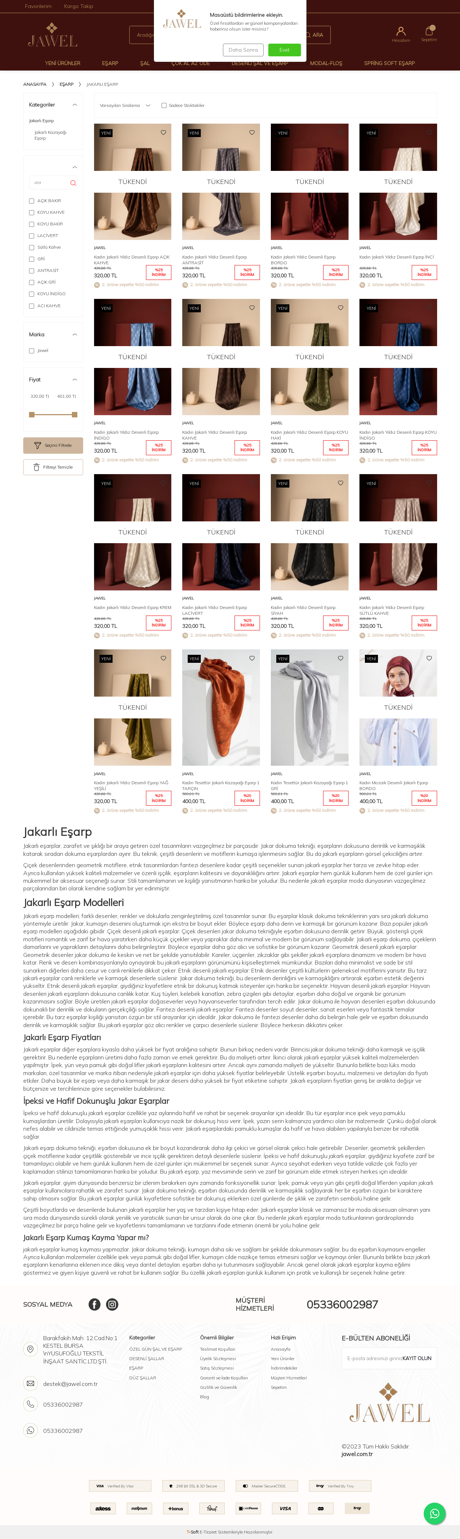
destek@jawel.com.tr (70, 1383)
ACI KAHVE (45, 306)
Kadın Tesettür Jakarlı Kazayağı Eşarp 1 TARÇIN (221, 785)
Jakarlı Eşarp (41, 120)
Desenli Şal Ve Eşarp (260, 63)
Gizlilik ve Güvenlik (218, 1387)
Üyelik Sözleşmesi (218, 1358)
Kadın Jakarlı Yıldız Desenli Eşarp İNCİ (396, 257)
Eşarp (110, 63)
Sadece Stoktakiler (183, 105)
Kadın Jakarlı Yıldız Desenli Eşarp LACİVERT (214, 610)
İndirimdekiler (284, 1368)
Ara (314, 34)
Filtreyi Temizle (53, 467)
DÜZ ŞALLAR (142, 1377)
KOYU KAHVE (47, 212)
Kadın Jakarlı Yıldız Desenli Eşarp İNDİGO (126, 435)
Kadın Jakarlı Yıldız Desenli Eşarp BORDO (303, 259)
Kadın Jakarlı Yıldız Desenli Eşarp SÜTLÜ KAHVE (391, 610)
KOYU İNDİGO (47, 294)
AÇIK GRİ (42, 282)
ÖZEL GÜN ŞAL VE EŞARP (155, 1349)
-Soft (193, 1532)
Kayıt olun (416, 1358)
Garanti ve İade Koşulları (224, 1377)
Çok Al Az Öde (190, 63)
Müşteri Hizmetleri (289, 1377)
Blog (204, 1396)
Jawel (38, 350)
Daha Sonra (242, 50)
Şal (145, 63)
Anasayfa (34, 84)
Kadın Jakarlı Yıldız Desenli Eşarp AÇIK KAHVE (132, 259)
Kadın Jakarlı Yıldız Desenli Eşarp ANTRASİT (214, 259)
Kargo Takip (78, 6)
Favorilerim (38, 6)
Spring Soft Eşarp (389, 63)
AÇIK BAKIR (45, 201)
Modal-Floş (326, 63)
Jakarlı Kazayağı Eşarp (50, 135)
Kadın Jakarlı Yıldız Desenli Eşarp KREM (132, 607)
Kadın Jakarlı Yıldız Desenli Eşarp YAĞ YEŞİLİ (131, 785)
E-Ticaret (208, 1532)
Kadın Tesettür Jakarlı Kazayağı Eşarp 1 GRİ (309, 785)
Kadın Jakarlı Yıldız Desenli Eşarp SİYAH (303, 610)
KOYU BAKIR (46, 224)
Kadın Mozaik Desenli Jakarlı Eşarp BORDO (393, 785)
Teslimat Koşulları (217, 1349)
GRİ (37, 259)
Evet (284, 50)
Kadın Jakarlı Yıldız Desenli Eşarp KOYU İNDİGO (398, 435)
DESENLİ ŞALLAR (146, 1358)
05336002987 (342, 1304)
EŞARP (136, 1368)
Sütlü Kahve (45, 247)
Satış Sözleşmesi (217, 1368)
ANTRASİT (44, 270)
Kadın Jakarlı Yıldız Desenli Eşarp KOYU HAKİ (309, 435)
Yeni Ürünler (62, 63)
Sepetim (279, 1387)
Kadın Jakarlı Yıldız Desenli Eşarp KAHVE (214, 435)
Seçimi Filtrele (53, 445)
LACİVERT (43, 236)
